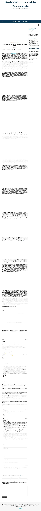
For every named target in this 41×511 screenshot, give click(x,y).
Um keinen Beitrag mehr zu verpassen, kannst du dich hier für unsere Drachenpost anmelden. (34, 32)
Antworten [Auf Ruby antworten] (26, 418)
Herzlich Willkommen (16, 21)
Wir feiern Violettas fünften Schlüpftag (34, 45)
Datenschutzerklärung (20, 506)
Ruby (3, 310)
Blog (23, 21)
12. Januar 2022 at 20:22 (5, 410)
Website (20, 477)
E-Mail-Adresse (12, 477)
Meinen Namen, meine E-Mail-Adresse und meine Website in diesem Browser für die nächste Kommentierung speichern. (14, 483)
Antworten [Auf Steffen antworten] (26, 339)
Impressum (25, 506)
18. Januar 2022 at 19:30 (6, 454)
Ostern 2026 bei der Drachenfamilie (33, 41)
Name (2, 477)
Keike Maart (30, 51)
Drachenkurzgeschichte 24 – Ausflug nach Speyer (14, 331)
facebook (31, 35)
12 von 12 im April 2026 (32, 40)
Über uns (26, 21)
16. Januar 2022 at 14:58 (5, 448)
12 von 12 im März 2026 (32, 42)
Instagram (34, 35)
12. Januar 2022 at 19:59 (4, 381)
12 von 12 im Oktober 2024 (23, 330)
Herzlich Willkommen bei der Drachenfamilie (20, 4)
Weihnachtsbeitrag (13, 53)
